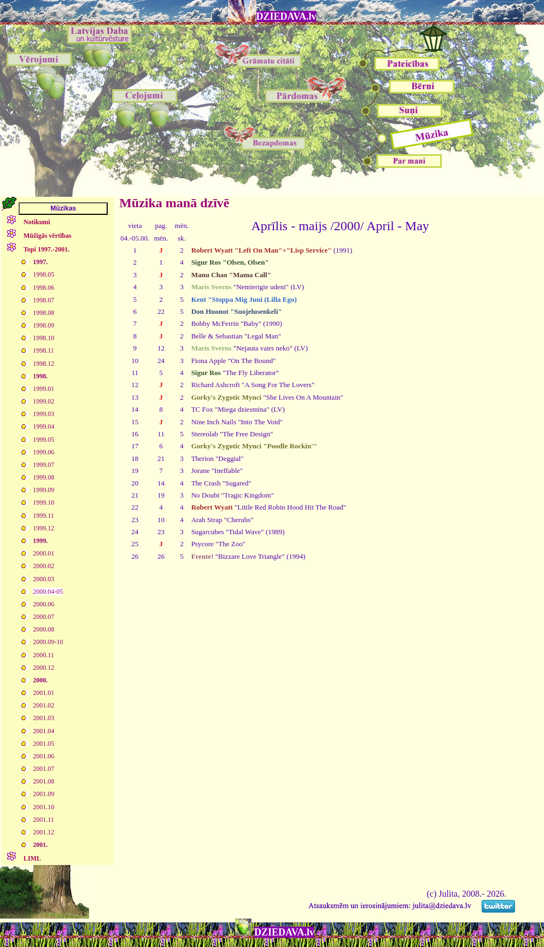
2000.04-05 (48, 591)
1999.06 (43, 452)
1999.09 (43, 490)
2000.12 (43, 667)
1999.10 (43, 502)
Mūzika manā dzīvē (174, 203)
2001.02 (43, 705)
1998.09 (43, 325)
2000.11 (43, 655)
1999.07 (43, 465)
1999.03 (43, 414)
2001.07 (43, 769)
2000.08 (43, 629)
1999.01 (43, 389)
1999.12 (43, 528)
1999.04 (43, 426)
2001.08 (43, 781)
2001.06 (43, 756)
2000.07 (43, 617)
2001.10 (43, 807)
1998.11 (43, 350)
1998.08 (43, 313)
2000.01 (43, 553)
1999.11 (43, 515)
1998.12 (43, 363)
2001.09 (43, 794)
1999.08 (43, 477)
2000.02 (43, 566)
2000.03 (43, 579)
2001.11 (43, 819)
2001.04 (43, 731)
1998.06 (43, 287)
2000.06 (43, 604)
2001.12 (43, 832)
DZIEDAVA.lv (286, 16)
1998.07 (43, 300)
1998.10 (43, 338)
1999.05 (43, 439)
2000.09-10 (48, 642)
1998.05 (43, 274)
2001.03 (43, 718)
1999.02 (43, 401)
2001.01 (43, 693)
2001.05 (43, 743)
